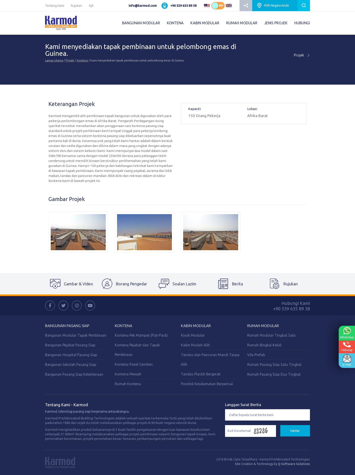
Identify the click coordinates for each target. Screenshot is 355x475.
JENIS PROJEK (276, 23)
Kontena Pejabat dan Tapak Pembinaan (137, 350)
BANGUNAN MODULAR (141, 23)
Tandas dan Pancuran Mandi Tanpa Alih (210, 359)
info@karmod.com (143, 5)
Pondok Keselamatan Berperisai (207, 384)
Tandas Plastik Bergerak (201, 374)
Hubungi (347, 346)
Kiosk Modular (193, 335)
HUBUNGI (302, 23)
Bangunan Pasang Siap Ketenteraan (74, 374)
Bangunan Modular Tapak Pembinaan (75, 335)
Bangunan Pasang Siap (67, 325)
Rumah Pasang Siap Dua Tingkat (274, 374)
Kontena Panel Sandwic (134, 364)
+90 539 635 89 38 (183, 5)
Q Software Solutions (294, 464)
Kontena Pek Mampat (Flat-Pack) (141, 335)
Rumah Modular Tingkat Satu (271, 335)
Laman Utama (54, 60)
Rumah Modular (263, 325)
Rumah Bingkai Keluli (264, 345)
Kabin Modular (196, 325)
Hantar (295, 431)
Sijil (91, 5)
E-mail (347, 360)
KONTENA (175, 23)
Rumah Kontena (128, 384)
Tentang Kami (54, 5)
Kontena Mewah (128, 374)
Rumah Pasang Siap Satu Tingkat (274, 364)
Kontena (82, 60)
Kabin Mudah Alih (195, 345)
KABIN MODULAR (204, 23)
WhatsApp (347, 332)
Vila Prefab (256, 355)
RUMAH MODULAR (241, 23)
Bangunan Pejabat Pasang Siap (70, 345)
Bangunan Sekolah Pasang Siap (70, 364)
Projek (70, 60)
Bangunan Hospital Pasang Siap (71, 355)
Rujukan (76, 5)
